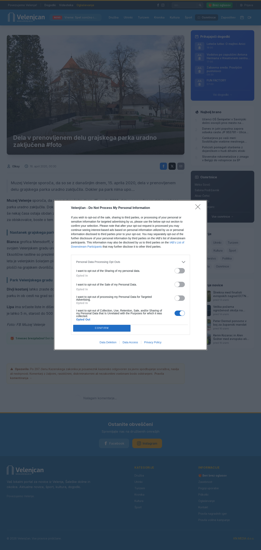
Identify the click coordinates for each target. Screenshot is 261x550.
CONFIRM (101, 328)
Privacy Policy (152, 342)
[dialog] (130, 275)
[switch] (180, 270)
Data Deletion (108, 342)
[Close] (199, 208)
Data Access (130, 342)
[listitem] (130, 262)
